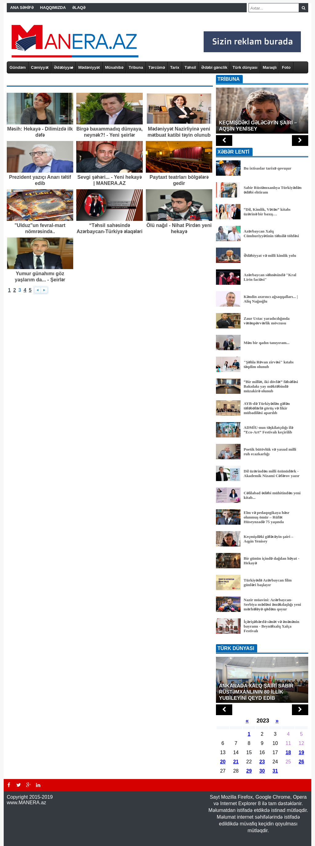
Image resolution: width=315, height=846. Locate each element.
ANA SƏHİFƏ (22, 7)
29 (249, 771)
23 (262, 761)
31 (275, 771)
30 (262, 771)
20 (222, 761)
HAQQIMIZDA (53, 7)
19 (301, 752)
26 (301, 761)
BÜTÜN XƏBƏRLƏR (262, 640)
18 (288, 752)
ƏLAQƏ (79, 7)
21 (236, 761)
